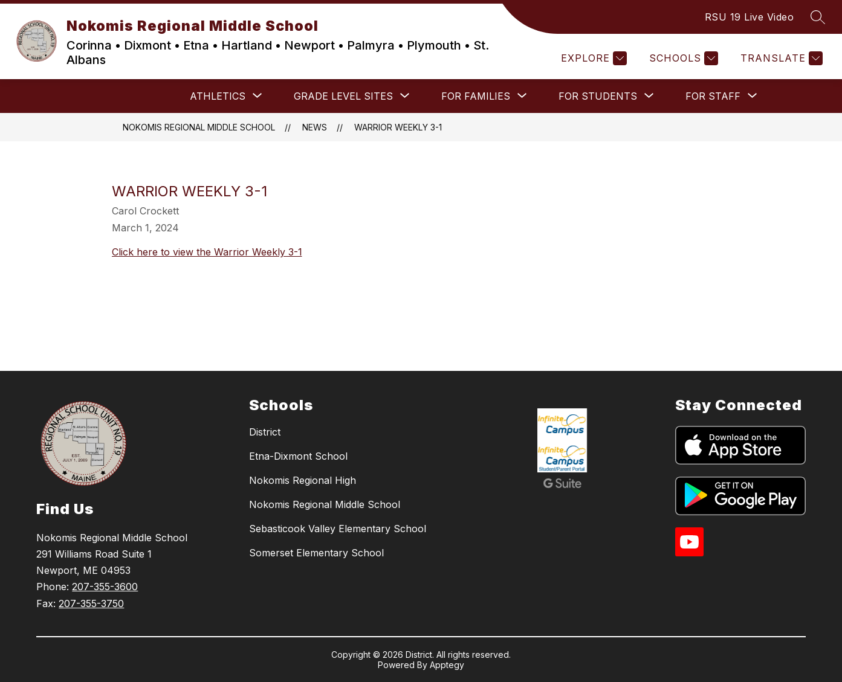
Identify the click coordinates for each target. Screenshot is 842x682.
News (314, 127)
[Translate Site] (780, 58)
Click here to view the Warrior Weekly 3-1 (207, 252)
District (264, 432)
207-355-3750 (91, 603)
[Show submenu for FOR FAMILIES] (475, 96)
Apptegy (447, 665)
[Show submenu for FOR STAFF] (712, 96)
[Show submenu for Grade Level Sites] (343, 96)
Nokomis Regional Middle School (199, 127)
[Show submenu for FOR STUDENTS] (598, 96)
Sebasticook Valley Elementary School (337, 529)
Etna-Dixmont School (298, 456)
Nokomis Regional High (302, 480)
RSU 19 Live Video (749, 17)
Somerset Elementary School (316, 553)
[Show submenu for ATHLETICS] (217, 96)
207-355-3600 (105, 587)
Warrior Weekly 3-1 (398, 127)
